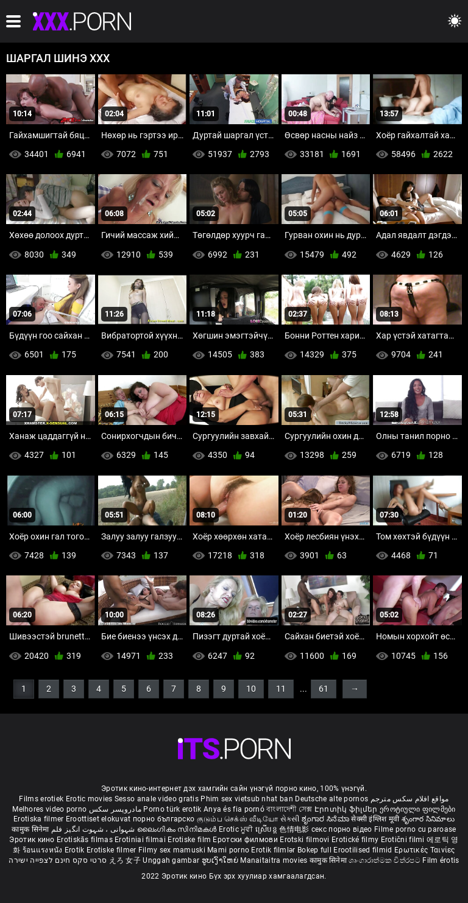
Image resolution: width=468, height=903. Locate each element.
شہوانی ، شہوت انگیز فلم (94, 829)
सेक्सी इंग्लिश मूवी (375, 819)
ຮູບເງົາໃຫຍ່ (221, 860)
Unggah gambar (172, 860)
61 (323, 689)
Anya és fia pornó (234, 809)
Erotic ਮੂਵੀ (237, 829)
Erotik (76, 850)
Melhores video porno (49, 809)
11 (281, 689)
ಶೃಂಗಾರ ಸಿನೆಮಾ (326, 819)
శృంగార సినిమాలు (428, 819)
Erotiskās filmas (86, 839)
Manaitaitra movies (275, 860)
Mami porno (228, 850)
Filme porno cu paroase (415, 829)
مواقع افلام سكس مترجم (409, 799)
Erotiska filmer (39, 819)
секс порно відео (341, 829)
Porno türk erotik (172, 809)
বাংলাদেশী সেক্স (289, 809)
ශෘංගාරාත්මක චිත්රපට (385, 860)
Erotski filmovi (306, 839)
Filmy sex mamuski (171, 850)
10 (251, 689)
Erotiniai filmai (141, 839)
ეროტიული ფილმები (418, 809)
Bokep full (314, 850)
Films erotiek (41, 799)
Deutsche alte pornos (331, 799)
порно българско (164, 819)
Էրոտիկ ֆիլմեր (347, 809)
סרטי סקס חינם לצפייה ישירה (58, 860)
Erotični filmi (404, 839)
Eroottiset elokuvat (99, 819)
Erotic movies (90, 799)
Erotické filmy (356, 839)
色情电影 (295, 829)
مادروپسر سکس (115, 809)
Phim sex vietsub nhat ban (246, 799)
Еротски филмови (246, 839)
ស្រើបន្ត (267, 829)
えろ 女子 (125, 860)
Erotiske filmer (112, 850)
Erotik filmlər (274, 850)
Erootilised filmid (363, 850)
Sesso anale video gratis (157, 799)
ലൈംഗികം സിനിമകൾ (178, 829)
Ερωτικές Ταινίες (424, 850)
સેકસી (290, 819)
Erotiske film (190, 839)
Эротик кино (33, 839)
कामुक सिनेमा (31, 829)
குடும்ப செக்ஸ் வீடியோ (237, 819)
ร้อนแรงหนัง (44, 850)
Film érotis (440, 860)
